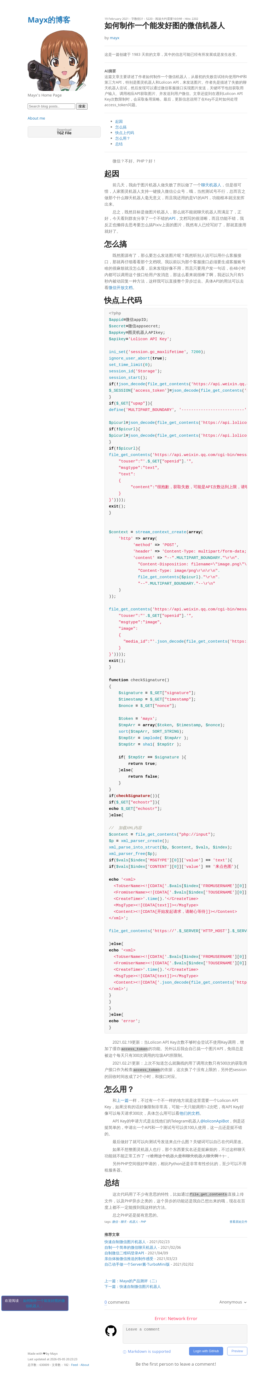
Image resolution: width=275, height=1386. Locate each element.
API (172, 218)
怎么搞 (120, 126)
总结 (119, 143)
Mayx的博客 (49, 19)
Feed (74, 1365)
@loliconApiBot (214, 1121)
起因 (119, 121)
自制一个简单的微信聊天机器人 (130, 1247)
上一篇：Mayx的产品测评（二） (131, 1280)
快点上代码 (124, 132)
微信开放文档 (120, 287)
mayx (114, 37)
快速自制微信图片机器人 (125, 1241)
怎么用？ (122, 138)
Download (64, 131)
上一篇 (123, 1100)
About (85, 1365)
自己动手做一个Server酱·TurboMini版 (137, 1264)
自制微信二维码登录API (124, 1252)
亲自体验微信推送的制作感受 (128, 1258)
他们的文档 (189, 1113)
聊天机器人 (211, 184)
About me (36, 118)
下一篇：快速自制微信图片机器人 (132, 1286)
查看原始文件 (238, 1222)
